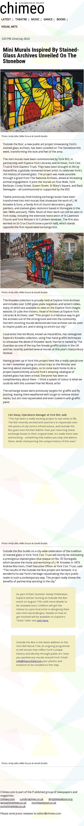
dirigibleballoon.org (61, 799)
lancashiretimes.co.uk (13, 803)
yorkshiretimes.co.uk (13, 806)
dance (48, 19)
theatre (21, 19)
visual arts (9, 26)
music (35, 19)
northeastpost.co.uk (44, 803)
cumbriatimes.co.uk (31, 799)
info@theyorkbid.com (29, 661)
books (61, 19)
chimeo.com (7, 799)
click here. (43, 620)
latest (6, 19)
